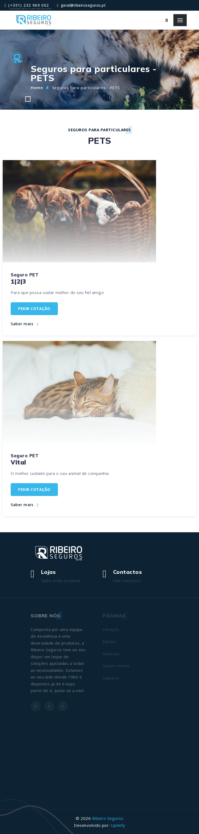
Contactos (127, 572)
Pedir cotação (34, 308)
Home (37, 87)
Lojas (48, 572)
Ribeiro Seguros (108, 818)
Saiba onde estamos (61, 580)
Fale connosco (127, 580)
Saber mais (24, 323)
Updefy (118, 825)
